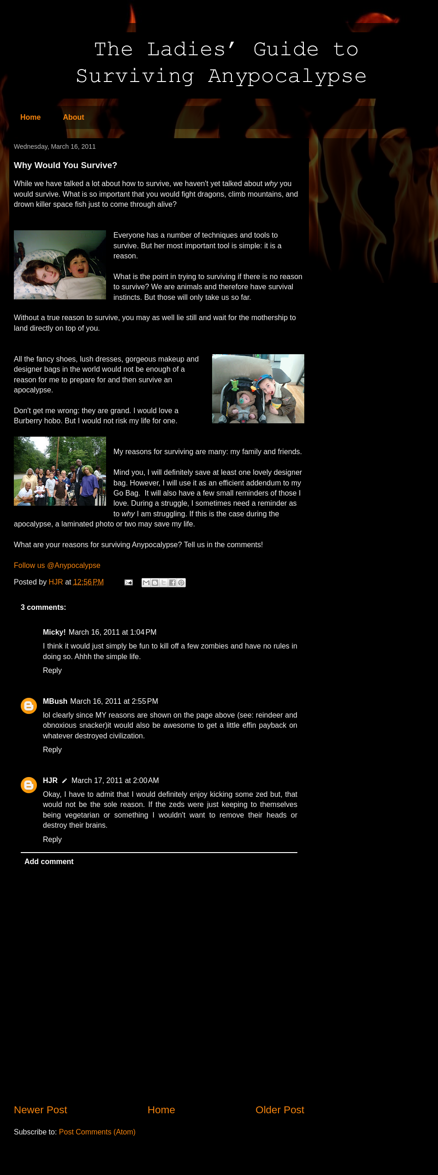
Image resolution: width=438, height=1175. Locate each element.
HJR (50, 780)
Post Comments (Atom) (97, 1132)
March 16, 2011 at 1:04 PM (113, 632)
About (73, 117)
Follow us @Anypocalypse (57, 565)
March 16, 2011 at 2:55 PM (114, 701)
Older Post (279, 1110)
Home (30, 117)
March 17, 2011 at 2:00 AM (115, 780)
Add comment (49, 861)
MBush (55, 701)
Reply (52, 670)
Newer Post (40, 1110)
